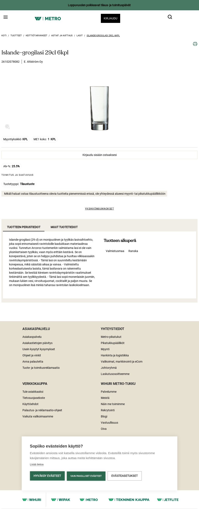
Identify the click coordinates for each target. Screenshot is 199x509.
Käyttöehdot (30, 404)
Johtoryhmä (109, 367)
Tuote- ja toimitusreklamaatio (41, 367)
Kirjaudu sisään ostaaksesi (100, 155)
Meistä (105, 397)
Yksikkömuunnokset (99, 208)
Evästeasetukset (124, 476)
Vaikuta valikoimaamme (37, 416)
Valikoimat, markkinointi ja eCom (121, 361)
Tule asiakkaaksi (32, 391)
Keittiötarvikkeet (36, 35)
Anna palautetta (32, 361)
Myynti (105, 349)
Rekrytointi (108, 410)
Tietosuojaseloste (33, 397)
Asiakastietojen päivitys (37, 343)
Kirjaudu (110, 18)
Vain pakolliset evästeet (86, 476)
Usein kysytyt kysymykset (38, 349)
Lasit (80, 35)
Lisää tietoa (37, 465)
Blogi (104, 416)
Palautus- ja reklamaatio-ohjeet (42, 410)
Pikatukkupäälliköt (113, 343)
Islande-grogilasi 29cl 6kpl (103, 35)
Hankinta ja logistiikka (115, 355)
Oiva (104, 428)
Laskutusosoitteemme (115, 374)
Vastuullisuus (109, 422)
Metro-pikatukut (111, 336)
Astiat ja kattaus (62, 35)
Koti (4, 35)
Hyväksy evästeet (47, 476)
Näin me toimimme (113, 404)
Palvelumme (108, 391)
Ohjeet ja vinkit (31, 355)
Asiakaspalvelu (32, 336)
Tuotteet (16, 35)
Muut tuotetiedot (64, 227)
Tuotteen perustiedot (23, 227)
